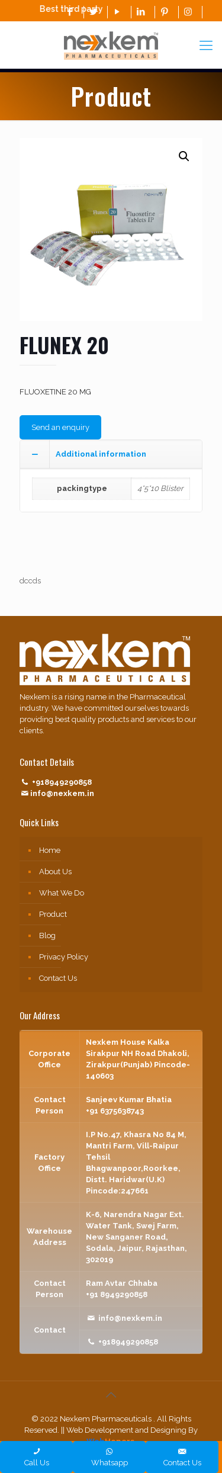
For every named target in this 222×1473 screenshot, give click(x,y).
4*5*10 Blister (160, 488)
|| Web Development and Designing (122, 1430)
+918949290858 (62, 782)
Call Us (36, 1457)
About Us (55, 871)
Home (49, 850)
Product (53, 914)
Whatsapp (109, 1457)
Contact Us (58, 978)
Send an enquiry (60, 427)
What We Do (61, 892)
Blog (47, 935)
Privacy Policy (63, 956)
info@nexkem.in (62, 793)
